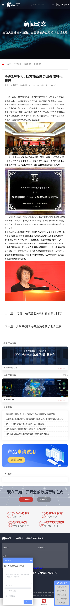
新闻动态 (27, 64)
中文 (58, 4)
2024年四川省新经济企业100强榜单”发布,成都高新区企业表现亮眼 (30, 414)
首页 (9, 64)
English (65, 4)
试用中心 (53, 572)
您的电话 (41, 547)
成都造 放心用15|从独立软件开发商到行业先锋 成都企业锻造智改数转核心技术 (35, 419)
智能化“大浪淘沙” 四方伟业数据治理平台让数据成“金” (25, 424)
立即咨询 (26, 500)
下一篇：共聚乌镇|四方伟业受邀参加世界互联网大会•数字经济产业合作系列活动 (35, 326)
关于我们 (17, 64)
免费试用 (43, 500)
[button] (58, 368)
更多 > (65, 375)
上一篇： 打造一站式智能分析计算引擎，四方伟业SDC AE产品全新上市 (35, 313)
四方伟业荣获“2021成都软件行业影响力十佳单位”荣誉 (26, 429)
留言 (4, 556)
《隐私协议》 (38, 568)
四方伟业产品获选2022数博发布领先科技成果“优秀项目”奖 (27, 434)
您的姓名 (6, 547)
